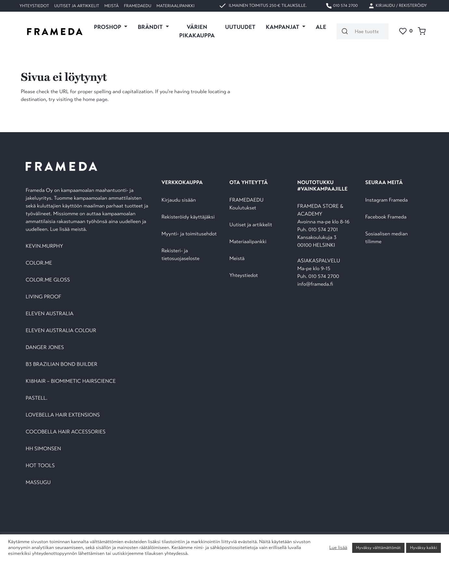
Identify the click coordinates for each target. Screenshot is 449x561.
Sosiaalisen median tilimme (386, 238)
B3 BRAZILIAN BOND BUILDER (61, 364)
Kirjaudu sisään (178, 200)
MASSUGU (38, 483)
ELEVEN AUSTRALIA (49, 314)
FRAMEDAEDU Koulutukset (246, 204)
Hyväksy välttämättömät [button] (378, 547)
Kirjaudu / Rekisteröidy (397, 6)
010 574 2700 (342, 6)
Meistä (111, 5)
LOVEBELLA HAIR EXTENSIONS (63, 415)
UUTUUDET (240, 27)
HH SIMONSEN (43, 449)
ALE (321, 27)
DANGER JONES (45, 347)
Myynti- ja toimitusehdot (189, 234)
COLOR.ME (39, 263)
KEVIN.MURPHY (45, 246)
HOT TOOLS (40, 466)
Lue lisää (338, 548)
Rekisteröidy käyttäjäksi (188, 217)
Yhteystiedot (34, 5)
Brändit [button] (151, 27)
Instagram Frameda (386, 200)
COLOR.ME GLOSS (48, 280)
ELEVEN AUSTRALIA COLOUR (61, 331)
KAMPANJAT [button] (283, 27)
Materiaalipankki (176, 5)
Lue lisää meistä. (69, 229)
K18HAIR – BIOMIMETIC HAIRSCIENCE (71, 381)
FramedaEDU (137, 5)
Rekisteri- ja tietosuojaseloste (180, 255)
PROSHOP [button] (108, 27)
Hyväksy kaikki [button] (423, 547)
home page (95, 99)
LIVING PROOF (43, 297)
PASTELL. (36, 398)
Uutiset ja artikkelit (76, 5)
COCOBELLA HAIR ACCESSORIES (66, 432)
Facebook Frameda (385, 217)
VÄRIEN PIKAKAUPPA (197, 31)
